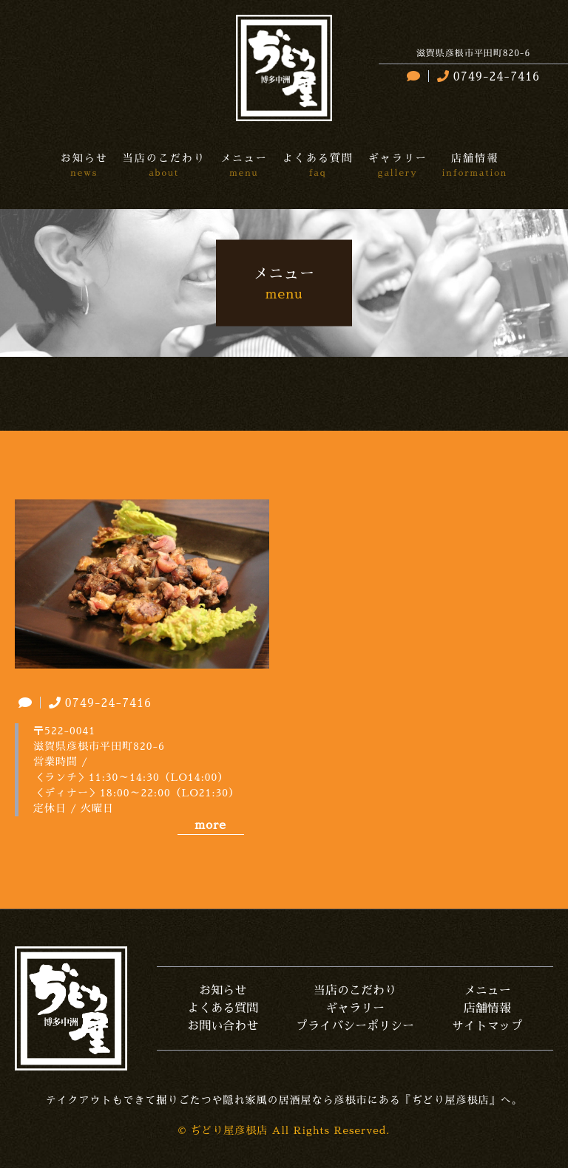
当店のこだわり (355, 991)
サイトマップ (487, 1026)
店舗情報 (487, 1008)
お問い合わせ (222, 1026)
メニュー (487, 991)
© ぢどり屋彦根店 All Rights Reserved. (284, 1130)
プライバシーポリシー (355, 1026)
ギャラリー (355, 1008)
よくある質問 (222, 1008)
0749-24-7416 (486, 77)
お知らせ (222, 991)
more (210, 825)
